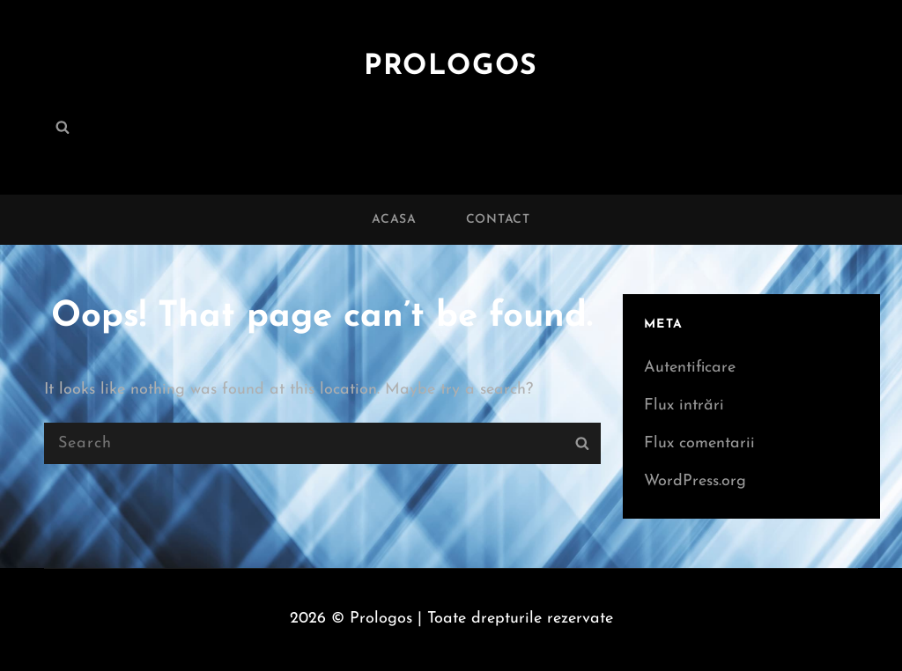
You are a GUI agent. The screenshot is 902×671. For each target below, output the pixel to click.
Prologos (451, 67)
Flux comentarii (699, 443)
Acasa (394, 219)
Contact (498, 219)
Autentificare (690, 367)
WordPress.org (695, 481)
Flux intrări (684, 405)
